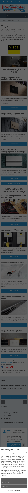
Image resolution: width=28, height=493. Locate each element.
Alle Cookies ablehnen (7, 482)
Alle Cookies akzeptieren (7, 479)
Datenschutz (17, 490)
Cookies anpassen (6, 486)
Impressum (10, 490)
